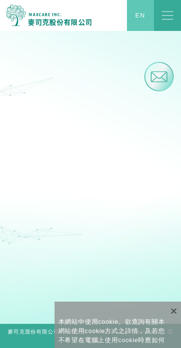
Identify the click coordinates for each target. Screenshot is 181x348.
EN (140, 16)
